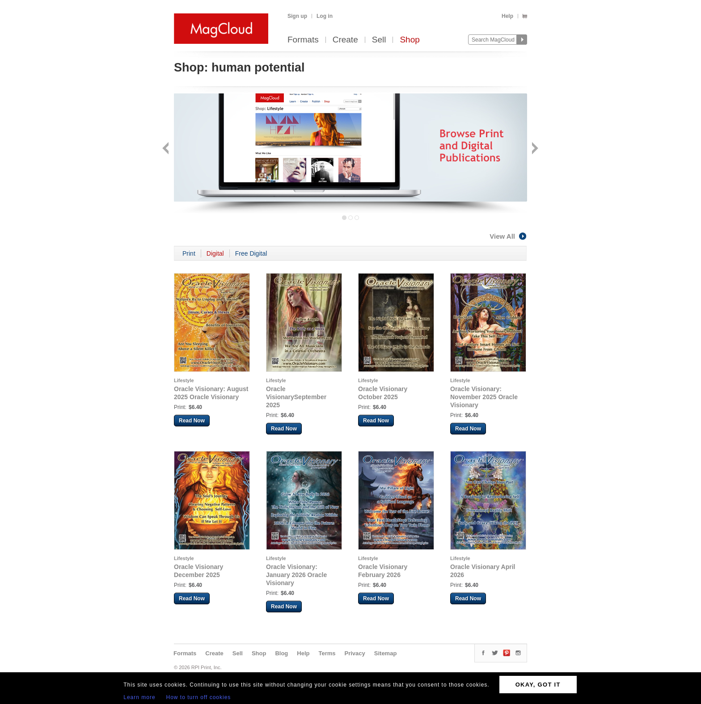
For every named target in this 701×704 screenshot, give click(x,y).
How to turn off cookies (198, 697)
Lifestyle (184, 380)
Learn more (139, 697)
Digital (215, 253)
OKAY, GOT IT (538, 684)
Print (188, 253)
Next (534, 149)
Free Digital (251, 253)
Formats (303, 40)
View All (508, 236)
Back (166, 149)
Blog (281, 653)
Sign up (297, 16)
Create (345, 40)
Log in (325, 16)
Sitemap (385, 653)
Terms (326, 653)
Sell (379, 40)
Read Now (192, 420)
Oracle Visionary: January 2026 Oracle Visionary (296, 574)
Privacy (355, 653)
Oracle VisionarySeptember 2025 (296, 397)
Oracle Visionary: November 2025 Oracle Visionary (484, 397)
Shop (409, 40)
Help (507, 16)
